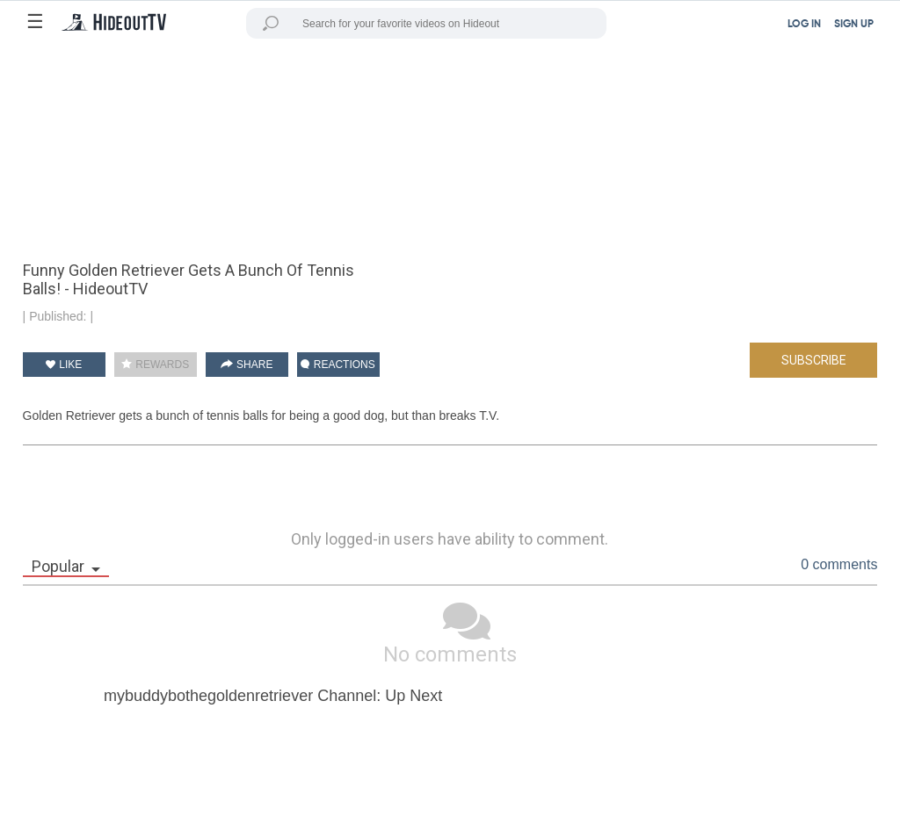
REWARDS (155, 364)
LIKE (64, 364)
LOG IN (804, 24)
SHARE (247, 364)
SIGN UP (854, 24)
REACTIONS (337, 364)
